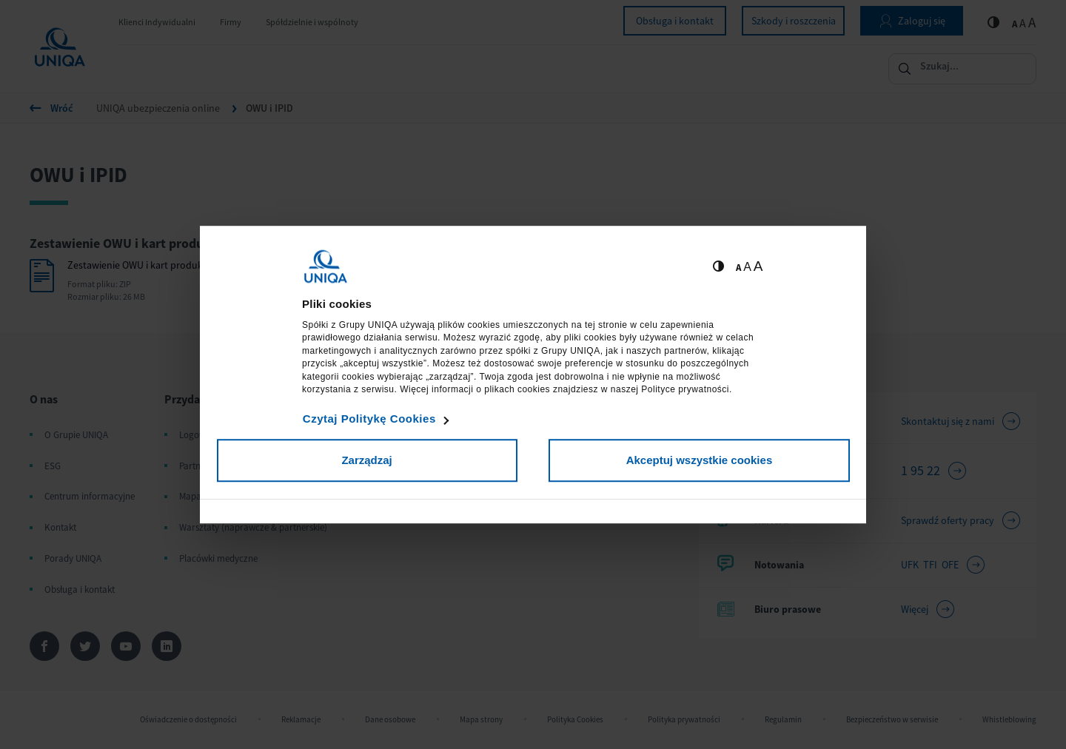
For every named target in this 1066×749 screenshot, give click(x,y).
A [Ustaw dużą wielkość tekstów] (758, 266)
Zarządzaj (366, 460)
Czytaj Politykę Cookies (369, 418)
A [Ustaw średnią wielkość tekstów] (747, 267)
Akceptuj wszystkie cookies (699, 460)
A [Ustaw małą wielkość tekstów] (738, 267)
